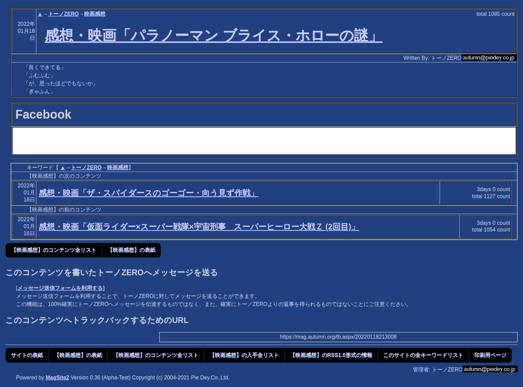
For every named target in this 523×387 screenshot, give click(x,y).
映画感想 (94, 14)
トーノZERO (63, 14)
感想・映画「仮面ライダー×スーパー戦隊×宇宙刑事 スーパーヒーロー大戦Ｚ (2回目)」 (199, 226)
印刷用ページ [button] (490, 355)
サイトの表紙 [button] (27, 355)
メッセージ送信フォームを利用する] (60, 288)
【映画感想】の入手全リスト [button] (244, 355)
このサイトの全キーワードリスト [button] (423, 355)
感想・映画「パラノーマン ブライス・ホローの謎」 (214, 35)
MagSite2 (57, 377)
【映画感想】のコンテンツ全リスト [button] (53, 250)
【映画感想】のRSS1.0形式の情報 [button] (331, 355)
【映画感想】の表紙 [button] (131, 250)
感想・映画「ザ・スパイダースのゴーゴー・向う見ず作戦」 (148, 192)
